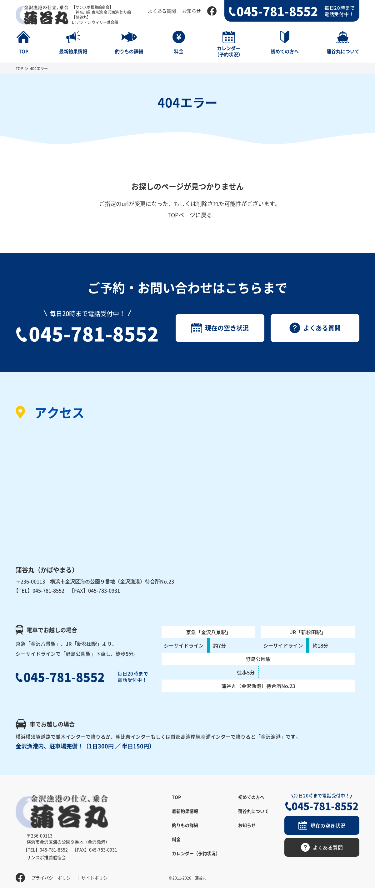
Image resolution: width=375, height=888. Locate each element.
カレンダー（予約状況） (196, 853)
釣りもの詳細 (185, 825)
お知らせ (191, 11)
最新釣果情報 (185, 811)
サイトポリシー (96, 874)
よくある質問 (162, 11)
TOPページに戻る (190, 215)
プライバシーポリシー (53, 874)
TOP (19, 68)
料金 (176, 839)
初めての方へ (251, 797)
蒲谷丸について (253, 811)
